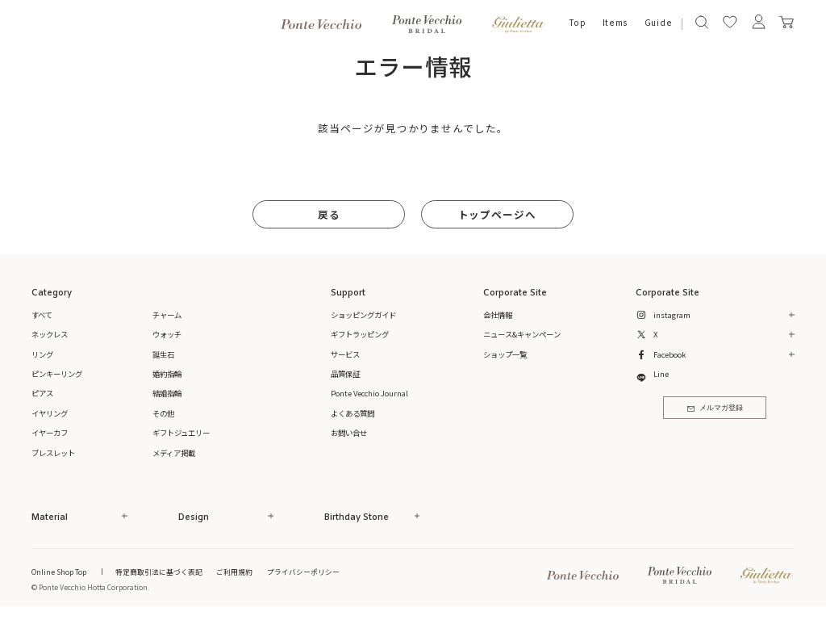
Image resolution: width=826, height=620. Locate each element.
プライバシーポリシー (303, 571)
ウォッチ (166, 334)
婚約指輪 (166, 373)
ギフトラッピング (360, 334)
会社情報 (497, 314)
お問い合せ (349, 432)
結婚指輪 (166, 393)
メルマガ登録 (715, 408)
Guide (659, 23)
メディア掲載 (173, 453)
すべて (41, 314)
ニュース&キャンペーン (522, 334)
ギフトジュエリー (181, 432)
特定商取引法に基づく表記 (158, 571)
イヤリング (49, 413)
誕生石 (163, 354)
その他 (163, 413)
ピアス (42, 393)
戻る (329, 214)
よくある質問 (352, 413)
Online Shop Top (58, 571)
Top (577, 23)
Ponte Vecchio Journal (369, 393)
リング (42, 354)
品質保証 (345, 373)
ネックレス (49, 334)
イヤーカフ (49, 432)
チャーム (166, 314)
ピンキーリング (56, 373)
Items (616, 23)
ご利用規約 (234, 571)
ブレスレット (53, 453)
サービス (345, 354)
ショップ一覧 (505, 354)
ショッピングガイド (363, 314)
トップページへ (497, 214)
